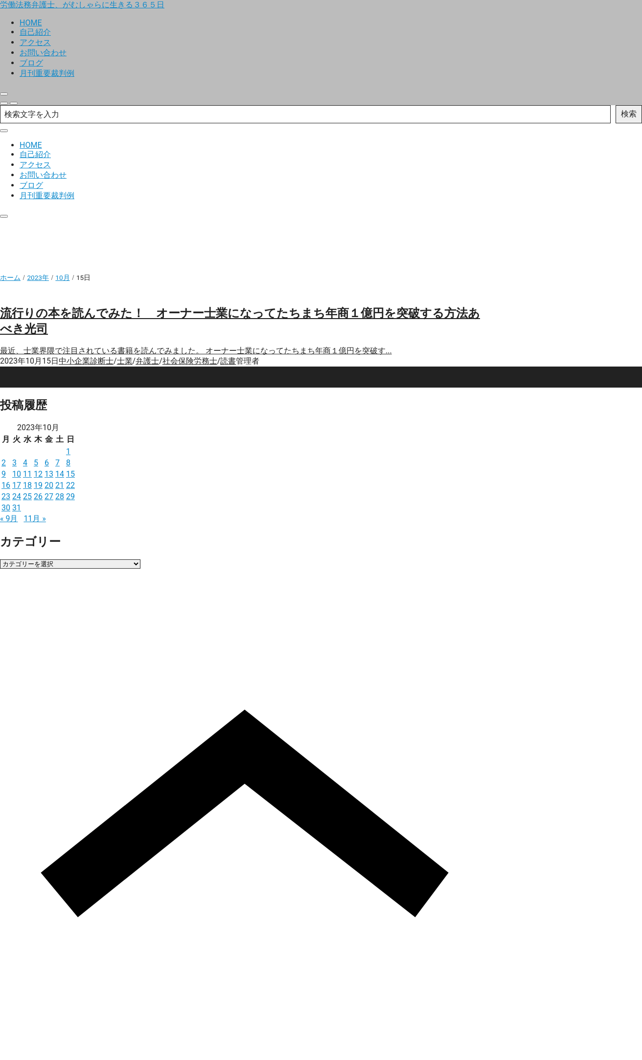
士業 (125, 361)
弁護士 (147, 361)
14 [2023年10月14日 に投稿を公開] (59, 474)
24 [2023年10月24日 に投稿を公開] (16, 496)
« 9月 (9, 518)
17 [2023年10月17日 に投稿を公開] (16, 485)
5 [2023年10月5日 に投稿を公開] (36, 462)
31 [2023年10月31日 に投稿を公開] (16, 507)
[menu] (14, 103)
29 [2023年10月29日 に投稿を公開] (70, 496)
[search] (4, 103)
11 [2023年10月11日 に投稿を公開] (27, 474)
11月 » (34, 518)
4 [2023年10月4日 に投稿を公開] (25, 462)
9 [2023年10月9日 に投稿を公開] (3, 474)
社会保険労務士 (189, 361)
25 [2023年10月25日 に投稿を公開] (27, 496)
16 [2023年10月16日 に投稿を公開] (5, 485)
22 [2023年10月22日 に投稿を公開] (70, 485)
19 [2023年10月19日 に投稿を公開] (38, 485)
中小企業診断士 (86, 361)
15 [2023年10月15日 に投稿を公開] (70, 474)
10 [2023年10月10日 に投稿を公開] (16, 474)
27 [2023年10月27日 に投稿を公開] (49, 496)
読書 (228, 361)
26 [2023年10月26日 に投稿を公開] (38, 496)
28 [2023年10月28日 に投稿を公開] (59, 496)
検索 (629, 113)
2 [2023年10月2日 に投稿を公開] (3, 462)
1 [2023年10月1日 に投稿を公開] (68, 451)
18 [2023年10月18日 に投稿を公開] (27, 485)
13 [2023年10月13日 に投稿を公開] (49, 474)
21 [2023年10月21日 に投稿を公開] (59, 485)
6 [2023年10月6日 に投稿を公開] (47, 462)
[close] (4, 93)
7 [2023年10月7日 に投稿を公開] (57, 462)
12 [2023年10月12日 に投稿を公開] (38, 474)
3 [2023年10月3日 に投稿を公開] (14, 462)
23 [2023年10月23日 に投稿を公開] (5, 496)
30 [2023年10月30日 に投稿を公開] (5, 507)
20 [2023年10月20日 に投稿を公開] (49, 485)
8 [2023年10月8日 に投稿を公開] (68, 462)
